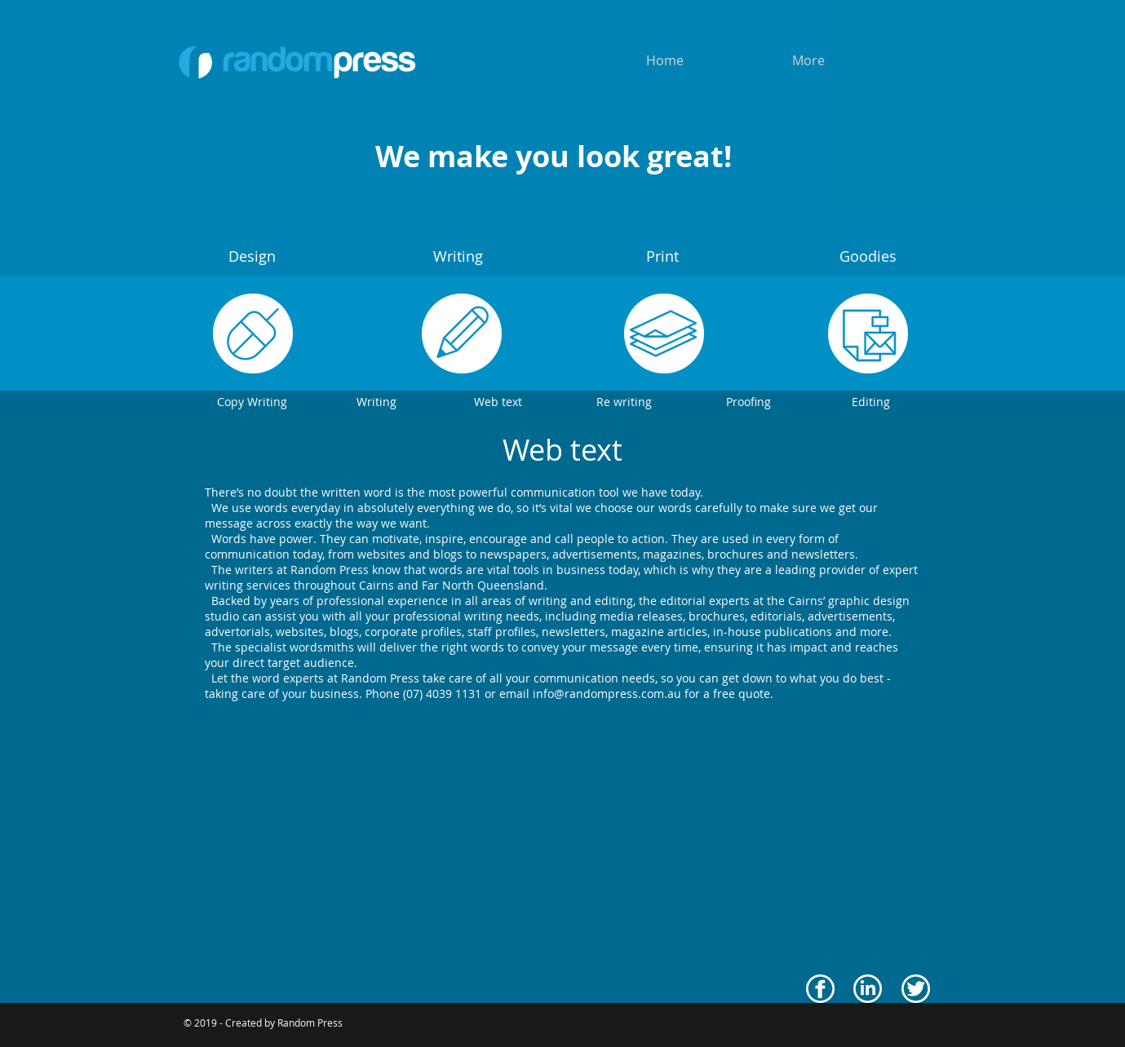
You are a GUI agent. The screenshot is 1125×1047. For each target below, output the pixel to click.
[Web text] (498, 402)
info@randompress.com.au (607, 693)
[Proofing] (749, 402)
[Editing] (871, 402)
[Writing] (376, 402)
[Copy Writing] (252, 402)
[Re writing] (624, 402)
